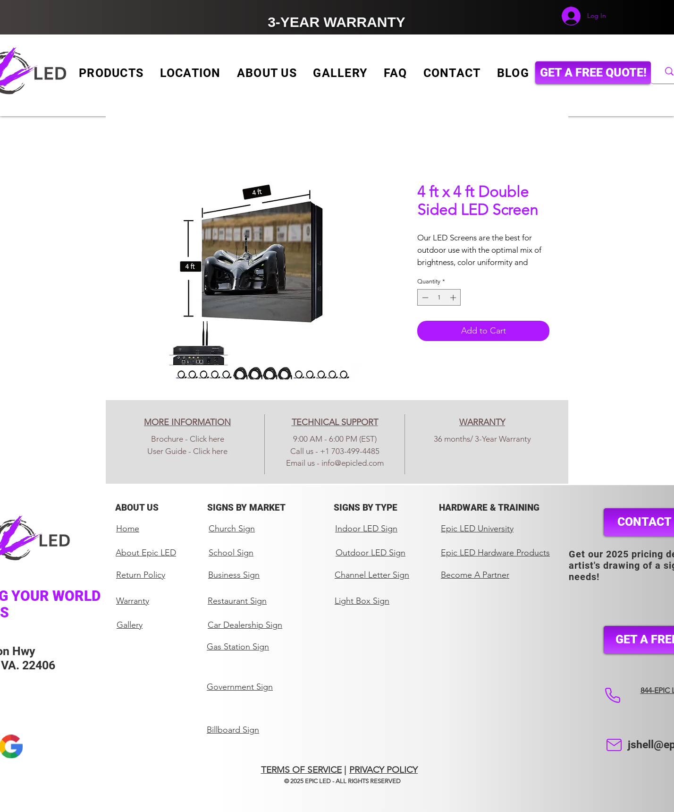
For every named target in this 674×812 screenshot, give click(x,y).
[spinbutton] (439, 298)
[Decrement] (424, 298)
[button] (111, 73)
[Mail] (613, 745)
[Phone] (612, 695)
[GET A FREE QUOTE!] (593, 72)
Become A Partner (475, 575)
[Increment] (454, 298)
